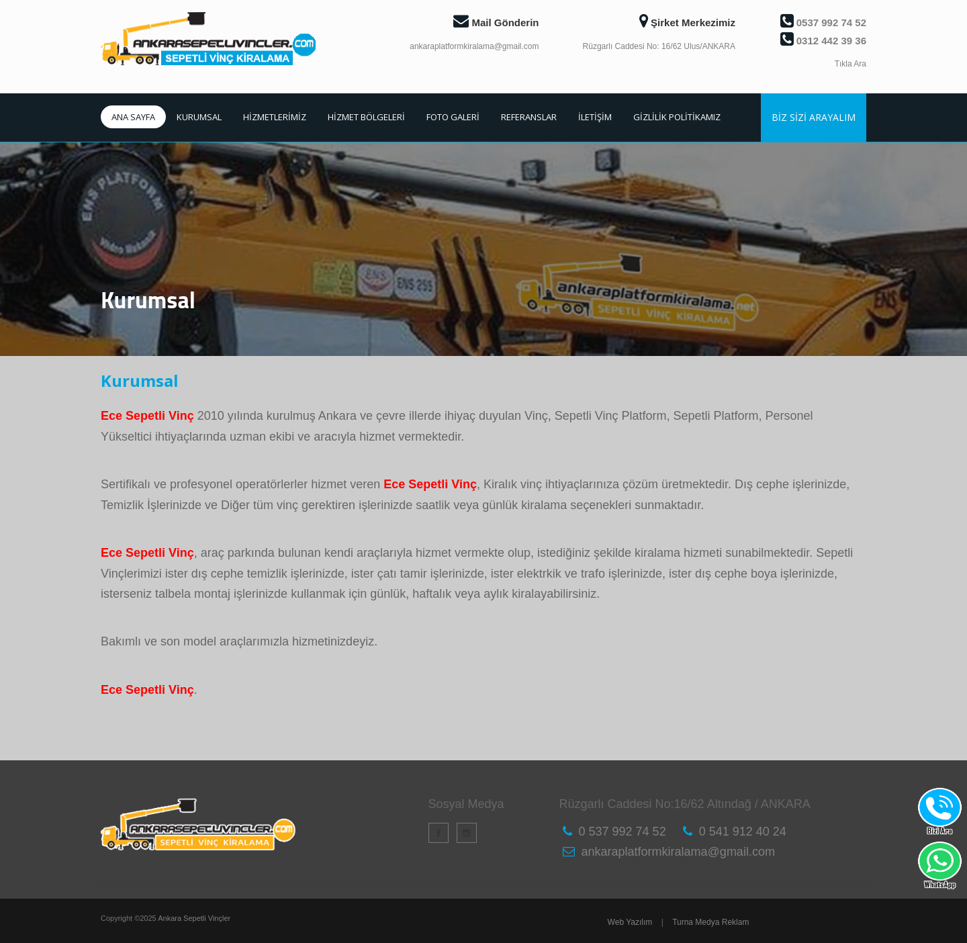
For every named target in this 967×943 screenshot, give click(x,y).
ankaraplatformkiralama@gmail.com (474, 46)
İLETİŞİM (595, 117)
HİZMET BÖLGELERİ (366, 117)
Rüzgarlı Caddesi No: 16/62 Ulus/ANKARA (659, 46)
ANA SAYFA (133, 117)
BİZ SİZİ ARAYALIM (814, 117)
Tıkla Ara (850, 64)
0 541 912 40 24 (742, 831)
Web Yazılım (630, 922)
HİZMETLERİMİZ (274, 117)
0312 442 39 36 (823, 40)
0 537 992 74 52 (622, 831)
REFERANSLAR (529, 117)
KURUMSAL (199, 117)
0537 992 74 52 (823, 22)
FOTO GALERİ (452, 117)
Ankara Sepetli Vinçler (194, 918)
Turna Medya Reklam (710, 922)
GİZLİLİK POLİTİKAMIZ (677, 117)
